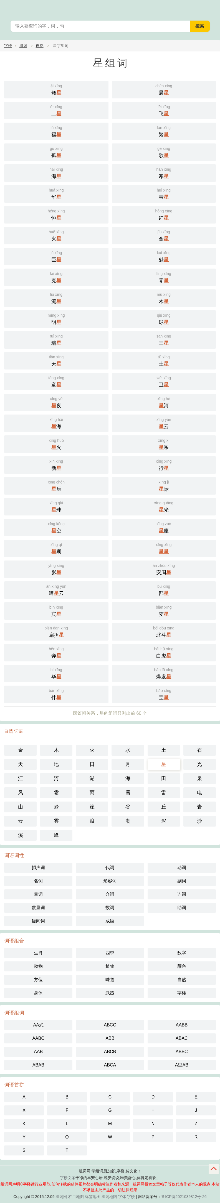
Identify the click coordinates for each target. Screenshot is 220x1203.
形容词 (110, 881)
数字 (181, 953)
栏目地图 (76, 1196)
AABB (182, 1025)
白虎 (164, 652)
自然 (40, 46)
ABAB (38, 1065)
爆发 (164, 672)
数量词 (38, 907)
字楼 (8, 46)
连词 (181, 894)
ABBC (182, 1051)
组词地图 (109, 1196)
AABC (38, 1038)
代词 (109, 867)
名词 (38, 881)
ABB (109, 1038)
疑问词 (38, 921)
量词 (38, 894)
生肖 (38, 953)
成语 (109, 921)
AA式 (38, 1025)
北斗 (164, 631)
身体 (38, 993)
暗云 (56, 589)
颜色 (181, 966)
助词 (181, 907)
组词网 (61, 1196)
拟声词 (38, 867)
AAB (38, 1051)
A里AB (181, 1065)
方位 (38, 979)
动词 (181, 867)
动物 (38, 966)
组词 (23, 46)
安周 (164, 568)
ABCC (110, 1025)
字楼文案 (67, 1177)
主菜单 (212, 8)
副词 (181, 881)
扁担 (56, 631)
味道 (109, 979)
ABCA (110, 1065)
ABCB (110, 1051)
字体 (122, 1196)
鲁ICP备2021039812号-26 (183, 1196)
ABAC (182, 1038)
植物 (109, 966)
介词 (109, 894)
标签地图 (92, 1196)
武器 (109, 993)
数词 (109, 907)
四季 (109, 953)
